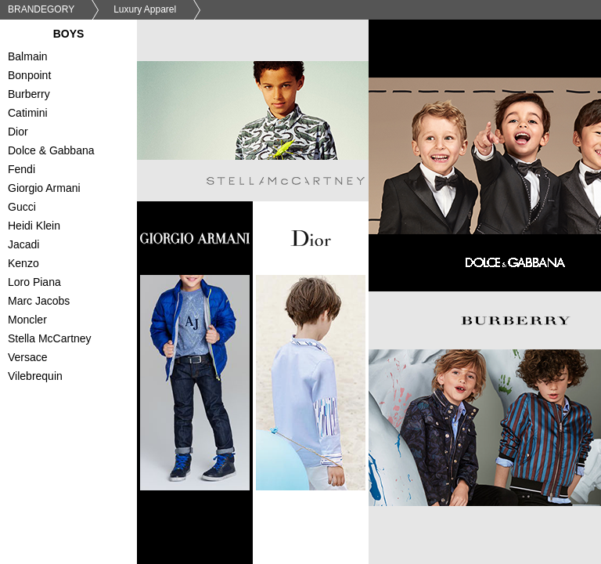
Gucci (76, 208)
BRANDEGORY (41, 9)
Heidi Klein (76, 227)
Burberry (76, 95)
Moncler (76, 321)
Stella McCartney (76, 340)
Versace (76, 359)
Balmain (76, 58)
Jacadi (76, 246)
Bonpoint (76, 77)
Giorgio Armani (76, 189)
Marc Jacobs (76, 302)
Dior (76, 133)
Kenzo (76, 265)
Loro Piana (76, 283)
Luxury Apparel (144, 9)
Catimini (76, 114)
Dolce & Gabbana (76, 152)
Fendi (76, 171)
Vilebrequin (76, 377)
